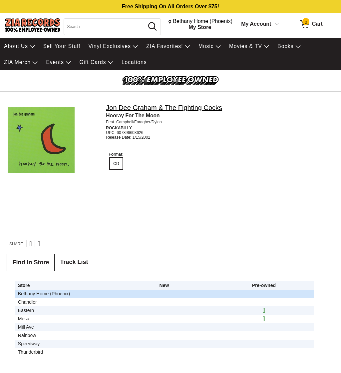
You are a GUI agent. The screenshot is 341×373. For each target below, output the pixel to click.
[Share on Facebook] (39, 243)
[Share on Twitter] (30, 243)
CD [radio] (116, 163)
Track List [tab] (74, 262)
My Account (256, 24)
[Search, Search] (105, 27)
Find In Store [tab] (30, 262)
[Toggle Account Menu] (277, 24)
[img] (264, 310)
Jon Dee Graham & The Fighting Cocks (164, 107)
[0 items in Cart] (310, 24)
